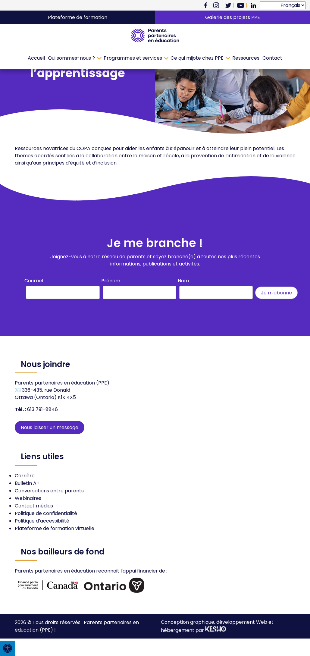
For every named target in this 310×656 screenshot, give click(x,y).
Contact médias (34, 505)
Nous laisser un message (49, 427)
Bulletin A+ (27, 483)
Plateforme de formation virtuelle (54, 528)
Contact (272, 58)
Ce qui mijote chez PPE (197, 58)
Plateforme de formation (77, 17)
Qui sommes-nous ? (71, 58)
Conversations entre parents (49, 490)
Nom (183, 280)
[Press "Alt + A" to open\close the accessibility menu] (7, 648)
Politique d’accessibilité (42, 520)
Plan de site (70, 629)
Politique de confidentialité (46, 513)
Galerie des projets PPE (232, 17)
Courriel (33, 280)
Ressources (245, 58)
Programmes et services (133, 58)
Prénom (110, 280)
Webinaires (28, 498)
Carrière (25, 475)
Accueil (36, 58)
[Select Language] (282, 5)
